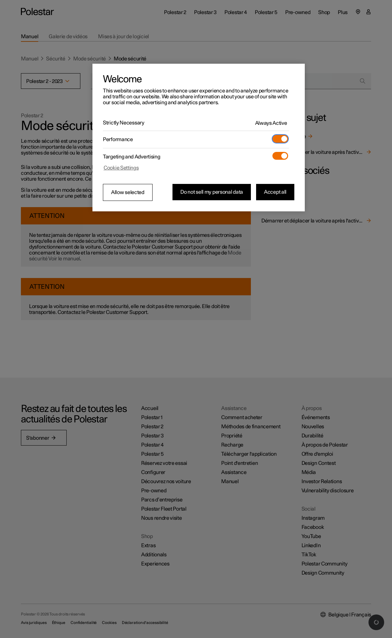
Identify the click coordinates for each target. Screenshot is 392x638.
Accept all (275, 192)
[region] (198, 137)
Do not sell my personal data (211, 192)
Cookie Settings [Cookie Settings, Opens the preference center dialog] (121, 168)
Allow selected (127, 192)
